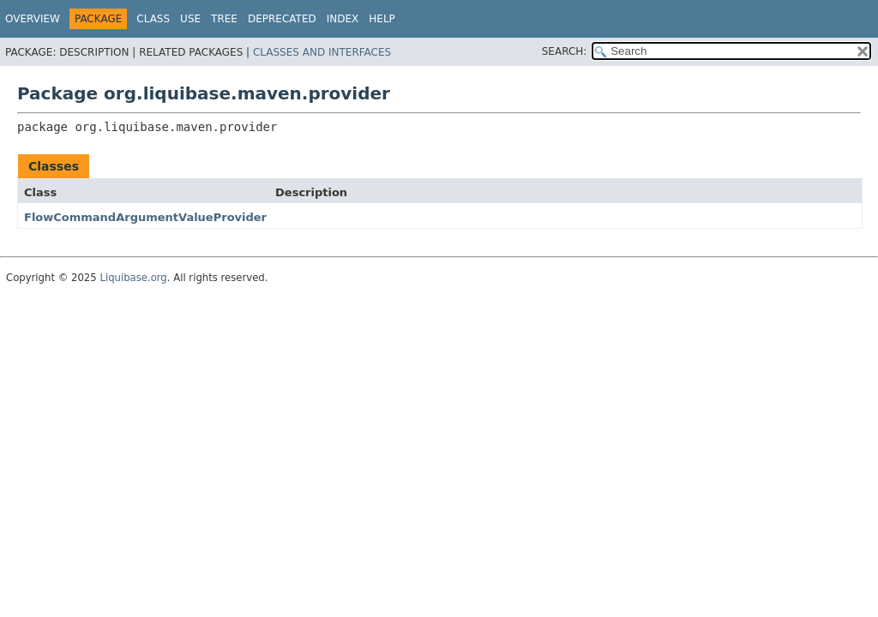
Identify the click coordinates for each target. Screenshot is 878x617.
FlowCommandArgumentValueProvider (145, 217)
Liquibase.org (132, 278)
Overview (32, 19)
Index (343, 19)
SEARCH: (564, 51)
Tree (224, 19)
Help (382, 19)
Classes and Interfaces (322, 52)
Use (190, 19)
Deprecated (282, 19)
